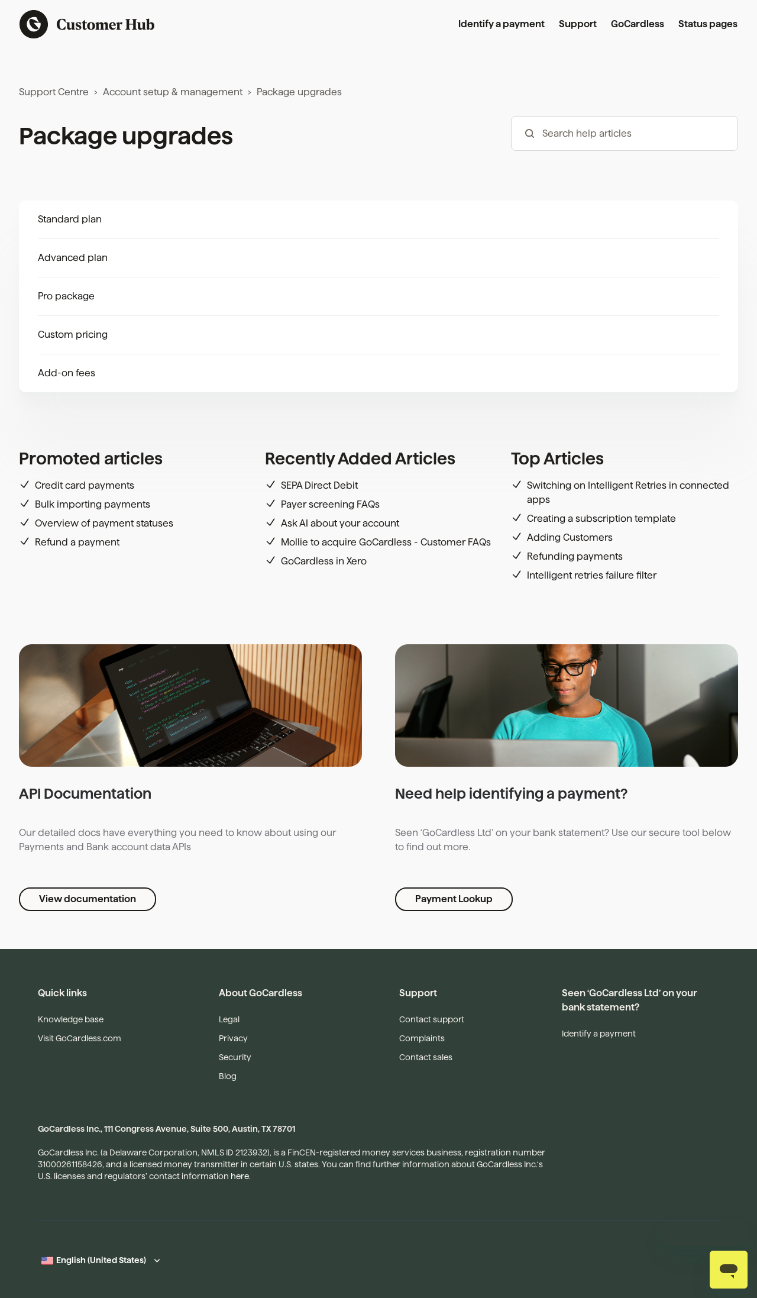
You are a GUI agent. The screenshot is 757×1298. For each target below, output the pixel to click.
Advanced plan (73, 258)
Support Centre (54, 92)
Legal (229, 1019)
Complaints (422, 1038)
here (240, 1176)
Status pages (707, 24)
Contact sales (425, 1057)
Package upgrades (299, 92)
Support (578, 24)
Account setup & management (172, 92)
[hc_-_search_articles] (624, 133)
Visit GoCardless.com (79, 1038)
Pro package (66, 296)
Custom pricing (73, 335)
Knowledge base (70, 1019)
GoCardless (637, 24)
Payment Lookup (454, 899)
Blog (228, 1076)
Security (235, 1057)
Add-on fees (66, 373)
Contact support (431, 1019)
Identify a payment (501, 24)
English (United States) (101, 1260)
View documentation (87, 899)
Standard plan (70, 219)
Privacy (233, 1038)
